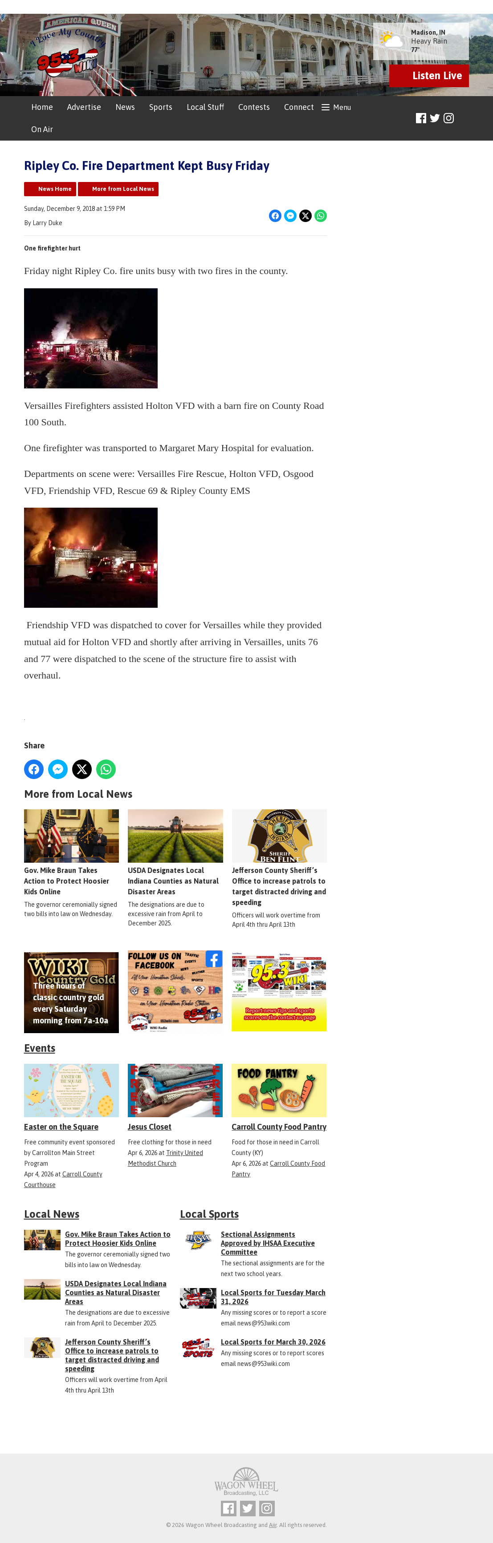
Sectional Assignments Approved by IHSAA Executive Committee (268, 1243)
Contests (254, 107)
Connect (299, 107)
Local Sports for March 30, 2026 (273, 1342)
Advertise (84, 107)
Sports (160, 107)
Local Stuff (205, 107)
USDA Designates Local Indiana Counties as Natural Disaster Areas (175, 853)
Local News (51, 1214)
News (125, 107)
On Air (42, 129)
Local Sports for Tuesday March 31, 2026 (273, 1297)
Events (39, 1048)
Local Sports (209, 1214)
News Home (55, 189)
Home (42, 107)
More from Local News (123, 189)
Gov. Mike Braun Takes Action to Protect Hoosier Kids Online (71, 853)
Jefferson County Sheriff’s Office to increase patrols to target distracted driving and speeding (279, 858)
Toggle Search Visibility (463, 118)
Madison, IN (428, 32)
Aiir (273, 1525)
